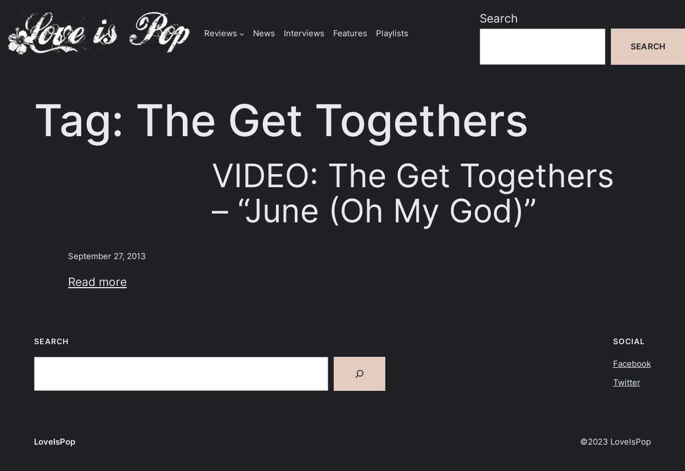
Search (499, 18)
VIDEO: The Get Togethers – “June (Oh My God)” (413, 193)
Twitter (627, 382)
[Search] (359, 374)
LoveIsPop (54, 441)
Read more (97, 282)
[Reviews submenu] (241, 33)
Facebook (632, 363)
